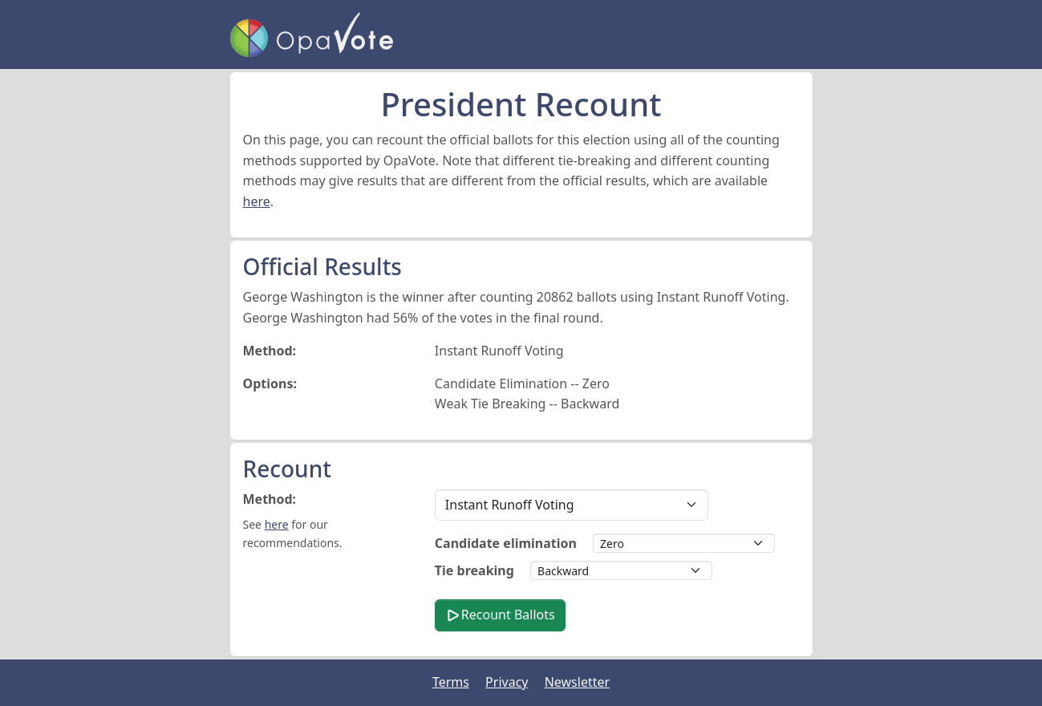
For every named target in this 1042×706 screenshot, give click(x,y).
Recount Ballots (500, 614)
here (256, 201)
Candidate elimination (506, 543)
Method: (270, 499)
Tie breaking (474, 570)
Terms (450, 682)
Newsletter (577, 682)
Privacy (506, 682)
